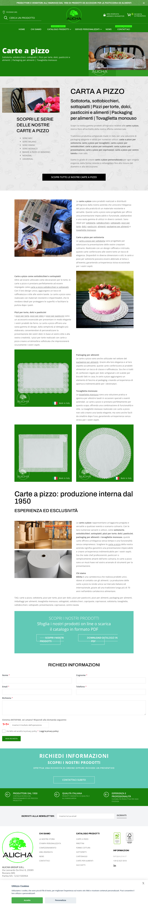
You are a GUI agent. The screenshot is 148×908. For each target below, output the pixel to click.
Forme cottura (83, 848)
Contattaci (123, 28)
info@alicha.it (120, 856)
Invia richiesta (11, 738)
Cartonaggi (81, 856)
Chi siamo (36, 29)
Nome (6, 675)
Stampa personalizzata (50, 843)
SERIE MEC (27, 138)
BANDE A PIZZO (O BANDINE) (36, 152)
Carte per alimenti (84, 861)
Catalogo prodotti (58, 28)
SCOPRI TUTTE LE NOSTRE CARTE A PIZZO (74, 177)
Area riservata (46, 852)
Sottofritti (81, 852)
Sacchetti (80, 865)
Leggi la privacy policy (49, 731)
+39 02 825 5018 (120, 861)
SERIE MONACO (30, 148)
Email (6, 686)
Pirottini (80, 843)
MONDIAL (27, 155)
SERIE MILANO (29, 141)
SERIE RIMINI (28, 145)
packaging (81, 537)
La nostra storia (47, 839)
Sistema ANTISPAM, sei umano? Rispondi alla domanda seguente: (34, 719)
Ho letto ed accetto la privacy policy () (33, 731)
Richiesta (7, 698)
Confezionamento (47, 848)
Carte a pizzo (82, 839)
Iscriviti (122, 815)
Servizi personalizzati (87, 29)
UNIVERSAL (27, 159)
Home (22, 29)
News (108, 29)
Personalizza (60, 900)
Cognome (82, 675)
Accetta (27, 900)
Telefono (81, 686)
